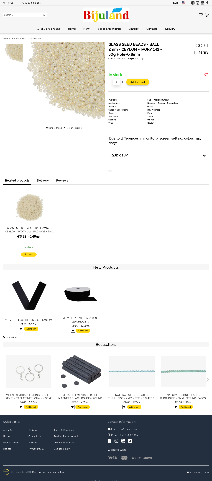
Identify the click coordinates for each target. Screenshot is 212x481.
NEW (86, 28)
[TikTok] (130, 441)
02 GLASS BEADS (18, 38)
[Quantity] (116, 82)
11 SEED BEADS (34, 38)
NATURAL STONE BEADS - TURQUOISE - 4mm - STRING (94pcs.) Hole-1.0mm (132, 396)
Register (7, 448)
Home (72, 28)
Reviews (62, 180)
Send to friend (55, 127)
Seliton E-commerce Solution (106, 478)
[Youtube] (123, 441)
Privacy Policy (36, 448)
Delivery (170, 28)
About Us (8, 429)
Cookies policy (62, 448)
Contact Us (34, 436)
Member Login (11, 442)
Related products (17, 180)
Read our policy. (56, 470)
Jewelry (134, 28)
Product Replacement (66, 436)
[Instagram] (117, 441)
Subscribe (11, 336)
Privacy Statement (64, 442)
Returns (32, 442)
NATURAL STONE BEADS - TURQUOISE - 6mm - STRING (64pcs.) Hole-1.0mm (183, 396)
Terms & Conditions (64, 429)
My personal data (199, 470)
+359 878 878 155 (31, 2)
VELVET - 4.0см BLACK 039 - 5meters (28, 319)
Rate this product (74, 127)
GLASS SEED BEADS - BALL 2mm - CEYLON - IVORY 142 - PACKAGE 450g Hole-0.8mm (29, 230)
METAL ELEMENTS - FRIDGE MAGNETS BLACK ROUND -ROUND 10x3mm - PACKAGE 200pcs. (80, 396)
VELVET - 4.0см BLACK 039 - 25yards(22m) (80, 319)
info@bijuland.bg (128, 428)
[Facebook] (110, 441)
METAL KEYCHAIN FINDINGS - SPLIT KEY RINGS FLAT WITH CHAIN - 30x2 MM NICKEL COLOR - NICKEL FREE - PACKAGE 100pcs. (28, 396)
